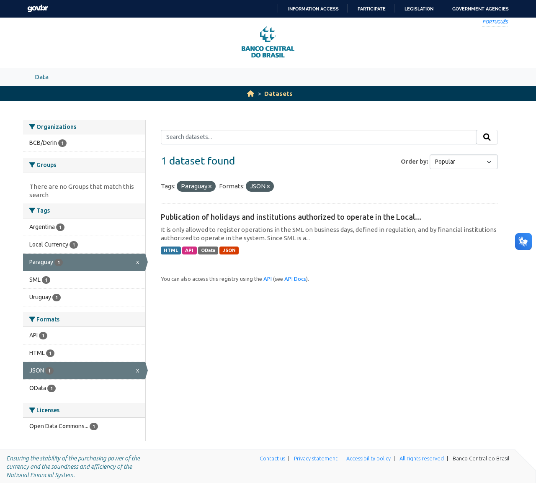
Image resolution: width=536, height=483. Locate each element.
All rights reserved (421, 458)
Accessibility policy (368, 458)
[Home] (250, 93)
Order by (414, 161)
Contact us (272, 458)
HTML (171, 250)
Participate (372, 9)
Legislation (419, 9)
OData (208, 250)
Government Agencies (480, 9)
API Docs (295, 279)
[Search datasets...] (319, 137)
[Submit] (487, 137)
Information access (313, 9)
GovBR (37, 9)
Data (42, 76)
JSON (229, 250)
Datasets (278, 93)
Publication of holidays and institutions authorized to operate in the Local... (291, 217)
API (189, 250)
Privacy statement (316, 458)
